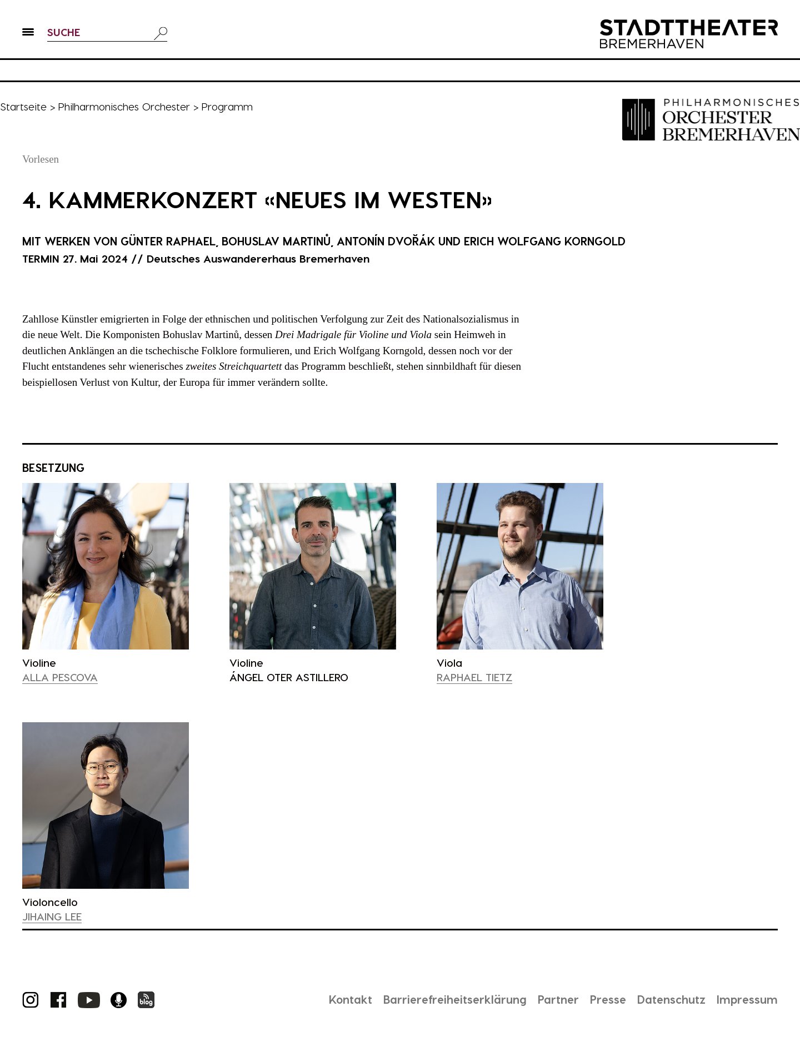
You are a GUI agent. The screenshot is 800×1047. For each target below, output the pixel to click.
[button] (28, 34)
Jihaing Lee (52, 916)
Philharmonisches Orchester (124, 106)
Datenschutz (671, 999)
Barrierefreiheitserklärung (455, 999)
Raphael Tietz (474, 677)
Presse (608, 999)
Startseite (23, 106)
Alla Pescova (60, 677)
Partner (558, 999)
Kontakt (350, 999)
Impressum (747, 999)
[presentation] (105, 566)
